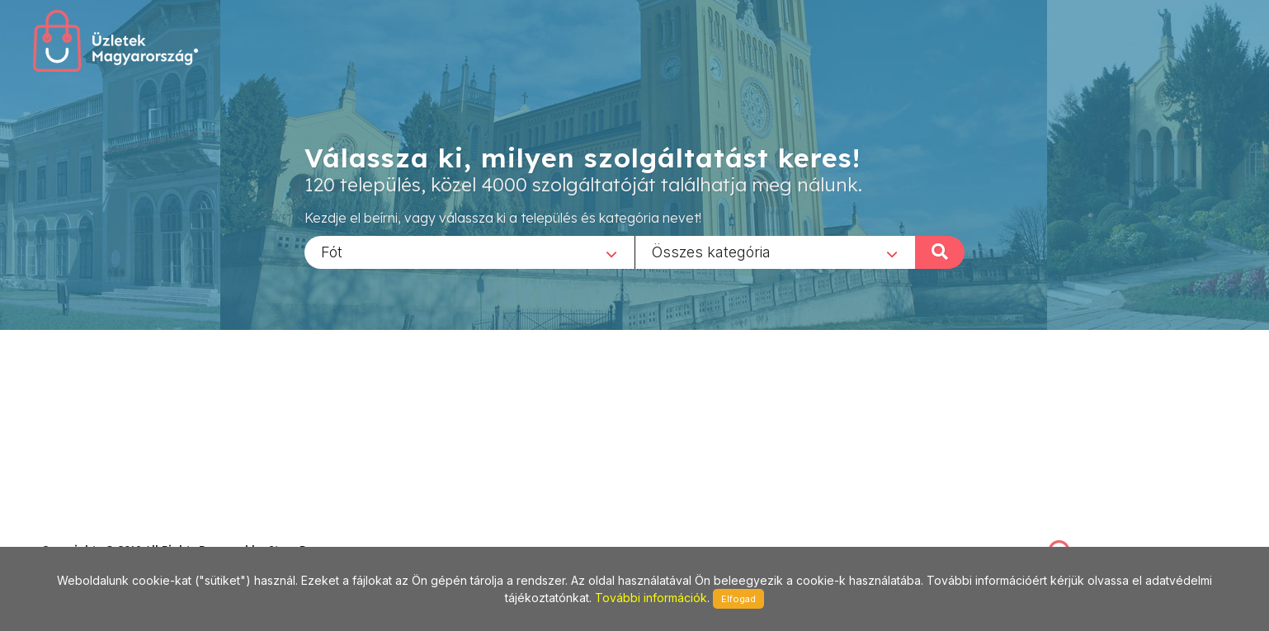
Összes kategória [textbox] (711, 251)
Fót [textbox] (331, 251)
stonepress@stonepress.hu (107, 531)
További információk (651, 598)
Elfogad (738, 599)
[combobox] (469, 251)
